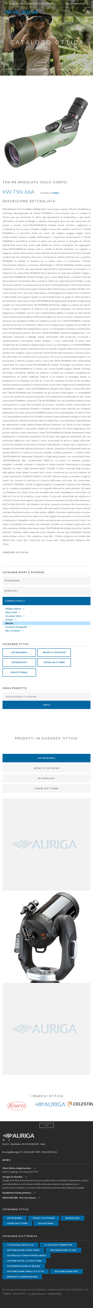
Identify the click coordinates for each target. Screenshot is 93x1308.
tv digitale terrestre (58, 1245)
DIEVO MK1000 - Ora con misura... (20, 1197)
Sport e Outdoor (41, 69)
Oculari (9, 619)
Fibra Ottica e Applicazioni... (17, 1168)
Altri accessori (12, 630)
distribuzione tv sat (63, 1250)
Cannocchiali (67, 69)
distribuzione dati (66, 1271)
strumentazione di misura (23, 1266)
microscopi (19, 662)
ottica (19, 69)
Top (46, 1125)
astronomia (19, 652)
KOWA (55, 192)
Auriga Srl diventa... (13, 1176)
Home (5, 69)
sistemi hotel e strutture (24, 1261)
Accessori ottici (13, 615)
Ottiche (9, 623)
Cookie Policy (54, 1293)
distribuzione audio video (23, 1250)
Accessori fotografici (16, 626)
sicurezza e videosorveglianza (26, 1255)
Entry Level (11, 612)
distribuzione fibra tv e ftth (25, 1271)
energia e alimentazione (22, 1277)
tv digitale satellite (20, 1245)
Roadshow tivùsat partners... (18, 1192)
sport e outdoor (54, 652)
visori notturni (54, 662)
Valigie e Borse (13, 608)
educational (19, 672)
